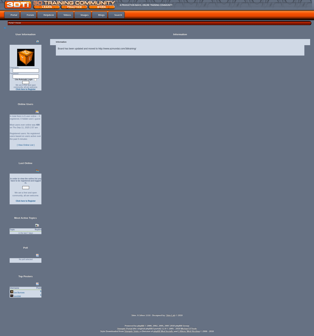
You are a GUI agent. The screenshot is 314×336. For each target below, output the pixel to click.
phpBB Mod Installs (164, 331)
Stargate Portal (124, 328)
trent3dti (17, 296)
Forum (18, 23)
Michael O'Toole (189, 328)
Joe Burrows (19, 293)
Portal (11, 23)
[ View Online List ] (25, 145)
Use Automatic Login (24, 79)
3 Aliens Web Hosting (189, 331)
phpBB (140, 325)
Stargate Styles (132, 331)
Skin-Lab (170, 315)
